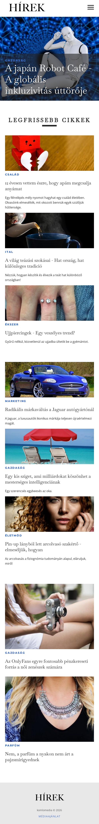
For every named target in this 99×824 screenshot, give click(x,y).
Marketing (15, 401)
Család (12, 174)
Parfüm (12, 745)
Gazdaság (15, 60)
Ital (9, 252)
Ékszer (12, 324)
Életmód (13, 535)
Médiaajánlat (50, 816)
